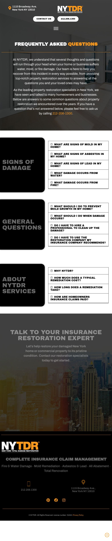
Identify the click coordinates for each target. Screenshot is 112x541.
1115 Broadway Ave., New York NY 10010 (83, 490)
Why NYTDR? (63, 270)
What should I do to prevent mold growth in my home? (75, 207)
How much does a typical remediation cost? (72, 279)
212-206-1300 (62, 113)
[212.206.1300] (28, 483)
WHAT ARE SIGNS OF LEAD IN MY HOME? (75, 165)
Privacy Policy (78, 515)
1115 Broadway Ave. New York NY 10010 (24, 8)
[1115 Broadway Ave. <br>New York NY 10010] (10, 8)
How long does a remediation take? (76, 288)
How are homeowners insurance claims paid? (70, 298)
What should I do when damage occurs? (77, 217)
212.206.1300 (29, 489)
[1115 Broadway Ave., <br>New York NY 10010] (83, 482)
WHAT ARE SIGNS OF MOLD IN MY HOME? (76, 145)
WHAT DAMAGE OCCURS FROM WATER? (74, 174)
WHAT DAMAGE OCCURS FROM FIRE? (74, 184)
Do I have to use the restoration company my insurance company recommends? (78, 240)
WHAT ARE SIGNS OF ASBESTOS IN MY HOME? (77, 155)
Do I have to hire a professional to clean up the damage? (74, 228)
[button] (56, 28)
